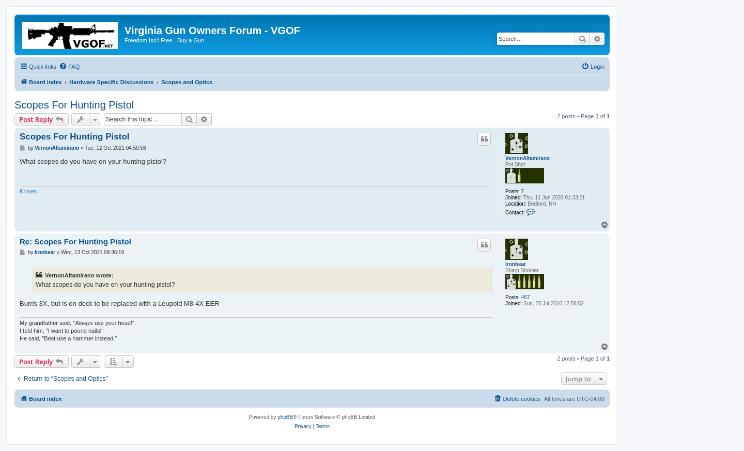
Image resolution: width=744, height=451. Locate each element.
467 (525, 297)
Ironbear (515, 264)
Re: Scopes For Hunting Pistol (75, 241)
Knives (28, 191)
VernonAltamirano (527, 158)
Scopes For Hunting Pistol (74, 105)
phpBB (285, 417)
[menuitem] (69, 66)
